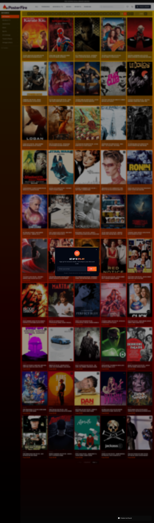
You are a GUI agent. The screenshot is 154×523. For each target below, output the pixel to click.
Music (68, 7)
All (36, 7)
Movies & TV (58, 7)
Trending (45, 7)
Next (95, 462)
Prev (79, 462)
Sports (78, 7)
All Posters (6, 16)
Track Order (143, 7)
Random (87, 7)
